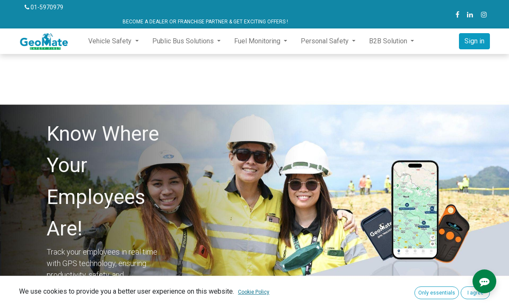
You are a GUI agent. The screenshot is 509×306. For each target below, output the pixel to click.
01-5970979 (44, 7)
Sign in (474, 41)
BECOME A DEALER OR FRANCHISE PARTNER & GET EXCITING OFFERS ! (156, 22)
